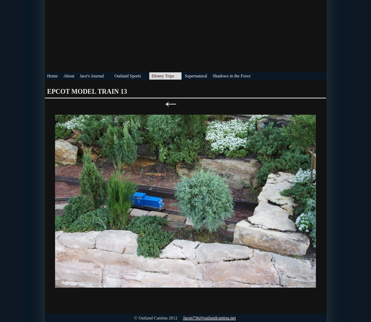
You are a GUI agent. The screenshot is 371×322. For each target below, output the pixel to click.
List (185, 104)
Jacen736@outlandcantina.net (209, 318)
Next (200, 104)
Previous (170, 104)
